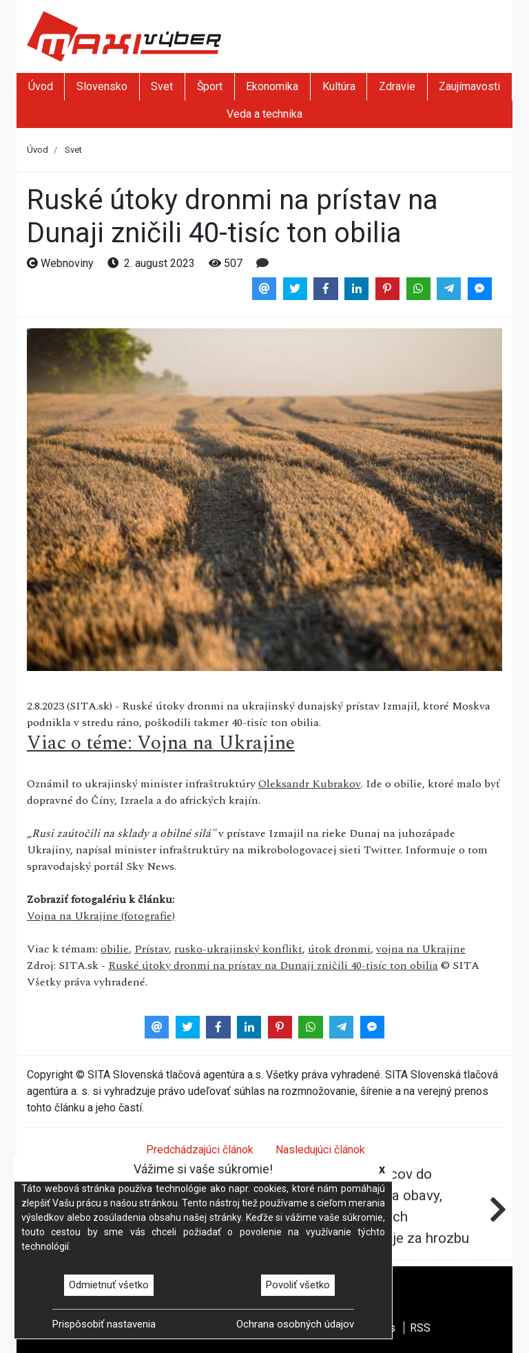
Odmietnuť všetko (109, 1285)
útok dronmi (339, 949)
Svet (162, 86)
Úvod (40, 86)
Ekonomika (272, 86)
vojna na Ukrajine (421, 949)
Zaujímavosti (469, 86)
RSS (420, 1327)
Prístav (151, 949)
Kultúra (338, 86)
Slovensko (101, 86)
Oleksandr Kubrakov (309, 784)
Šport (209, 86)
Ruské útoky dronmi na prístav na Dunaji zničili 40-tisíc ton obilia (273, 965)
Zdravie (397, 86)
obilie (115, 949)
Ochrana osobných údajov (295, 1324)
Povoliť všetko (298, 1285)
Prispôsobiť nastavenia (104, 1324)
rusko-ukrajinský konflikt (238, 949)
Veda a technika (264, 113)
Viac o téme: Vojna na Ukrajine (161, 743)
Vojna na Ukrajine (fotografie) (101, 916)
